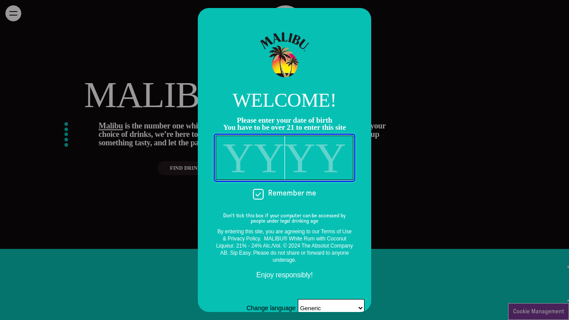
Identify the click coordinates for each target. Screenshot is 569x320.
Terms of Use (336, 231)
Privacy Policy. (244, 239)
